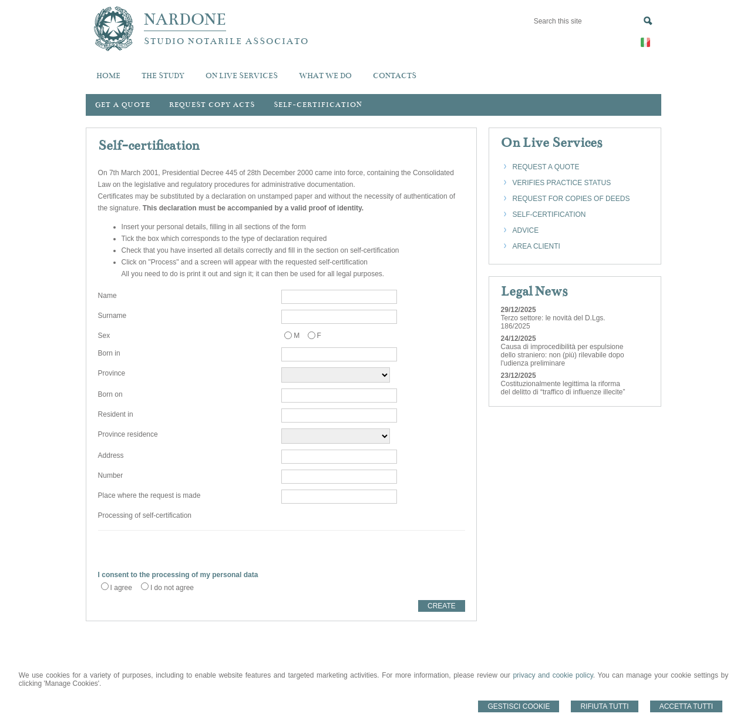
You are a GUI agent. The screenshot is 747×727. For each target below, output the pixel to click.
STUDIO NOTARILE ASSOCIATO (226, 41)
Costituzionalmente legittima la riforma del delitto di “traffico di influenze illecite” (563, 388)
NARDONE (185, 19)
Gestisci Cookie (518, 706)
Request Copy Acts (212, 104)
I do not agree (172, 588)
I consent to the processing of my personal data (178, 575)
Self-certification (318, 104)
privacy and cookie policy (553, 675)
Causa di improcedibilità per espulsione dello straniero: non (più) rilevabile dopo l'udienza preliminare (562, 355)
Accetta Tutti (686, 706)
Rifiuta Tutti (604, 706)
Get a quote (122, 104)
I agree (121, 588)
